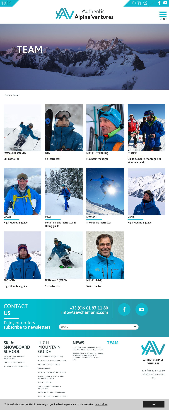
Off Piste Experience (14, 362)
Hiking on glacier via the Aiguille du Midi (51, 378)
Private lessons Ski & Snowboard (14, 358)
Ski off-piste (44, 369)
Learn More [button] (101, 404)
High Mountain (49, 347)
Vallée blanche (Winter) (50, 357)
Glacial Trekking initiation (52, 372)
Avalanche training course (52, 360)
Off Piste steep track (49, 364)
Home (7, 95)
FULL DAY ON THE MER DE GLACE (53, 396)
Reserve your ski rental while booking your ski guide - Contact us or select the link (88, 357)
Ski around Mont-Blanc (16, 367)
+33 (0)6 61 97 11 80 (89, 307)
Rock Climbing (45, 382)
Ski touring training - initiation (49, 387)
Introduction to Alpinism (51, 392)
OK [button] (153, 404)
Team (16, 95)
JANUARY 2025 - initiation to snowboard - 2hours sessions (88, 349)
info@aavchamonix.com (33, 3)
